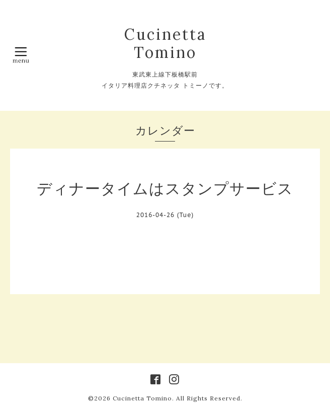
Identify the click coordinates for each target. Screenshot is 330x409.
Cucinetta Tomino (165, 43)
